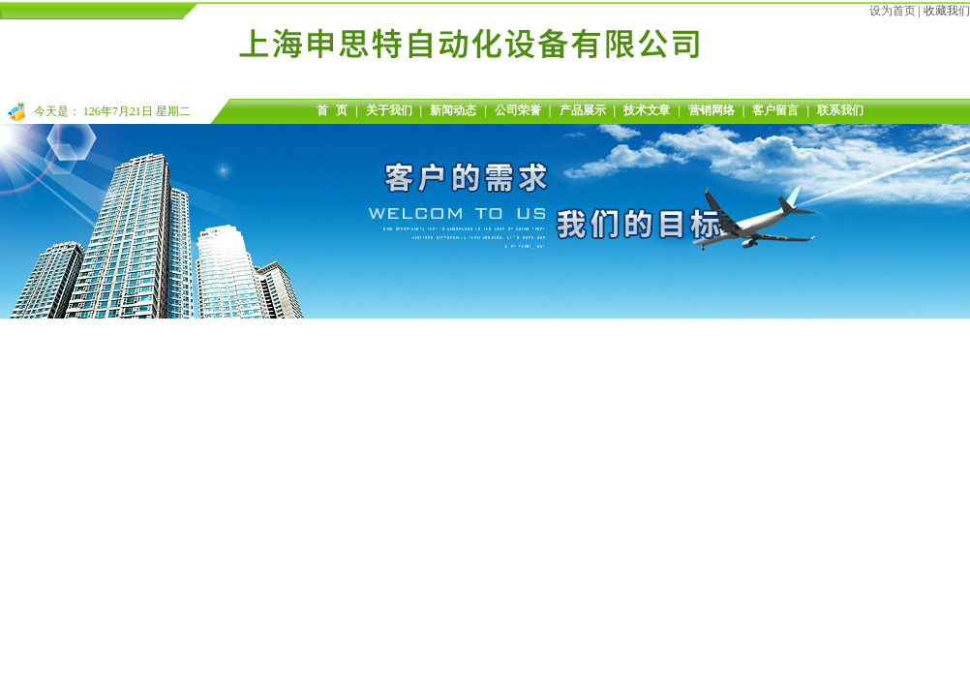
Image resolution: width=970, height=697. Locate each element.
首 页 (332, 110)
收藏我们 (947, 10)
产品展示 (583, 110)
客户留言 (775, 110)
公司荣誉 (518, 110)
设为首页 (892, 10)
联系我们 (840, 110)
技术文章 (646, 110)
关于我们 (389, 110)
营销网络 (711, 110)
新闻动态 (453, 110)
